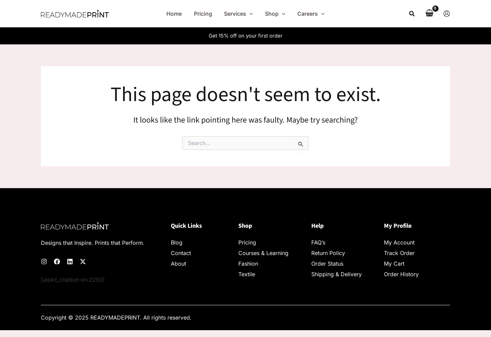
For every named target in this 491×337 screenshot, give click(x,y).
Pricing (247, 242)
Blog (176, 242)
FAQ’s (318, 242)
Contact (181, 253)
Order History (401, 274)
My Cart (394, 263)
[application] (249, 13)
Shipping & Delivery (336, 274)
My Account (399, 242)
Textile (246, 274)
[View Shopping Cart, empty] (429, 13)
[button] (412, 14)
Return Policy (328, 253)
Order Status (327, 263)
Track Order (399, 253)
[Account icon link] (446, 13)
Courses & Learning (263, 253)
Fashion (248, 263)
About (178, 263)
